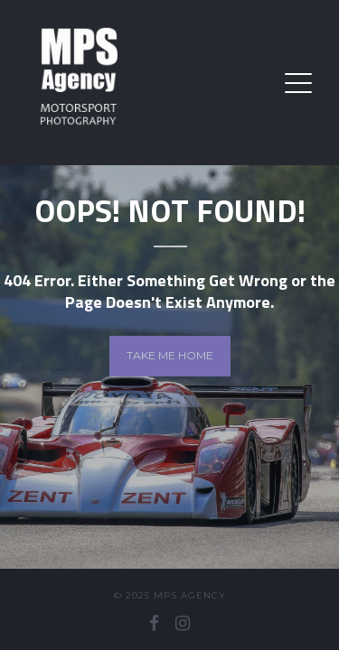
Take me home (170, 355)
